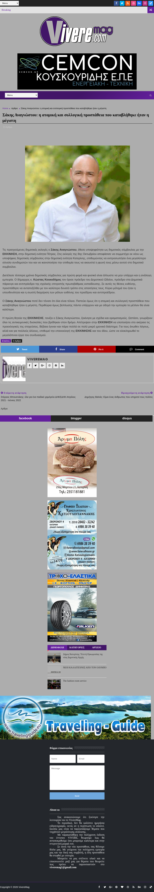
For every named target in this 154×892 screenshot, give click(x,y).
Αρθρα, (9, 127)
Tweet (22, 349)
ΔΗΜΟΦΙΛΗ (57, 647)
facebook (25, 418)
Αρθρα (14, 108)
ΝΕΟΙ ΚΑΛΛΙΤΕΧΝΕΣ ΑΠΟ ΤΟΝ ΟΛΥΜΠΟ (84, 667)
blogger (76, 418)
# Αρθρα (17, 341)
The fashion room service (75, 681)
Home (5, 108)
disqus (127, 418)
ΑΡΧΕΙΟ (96, 647)
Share (60, 349)
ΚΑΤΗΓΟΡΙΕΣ (77, 647)
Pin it (98, 349)
